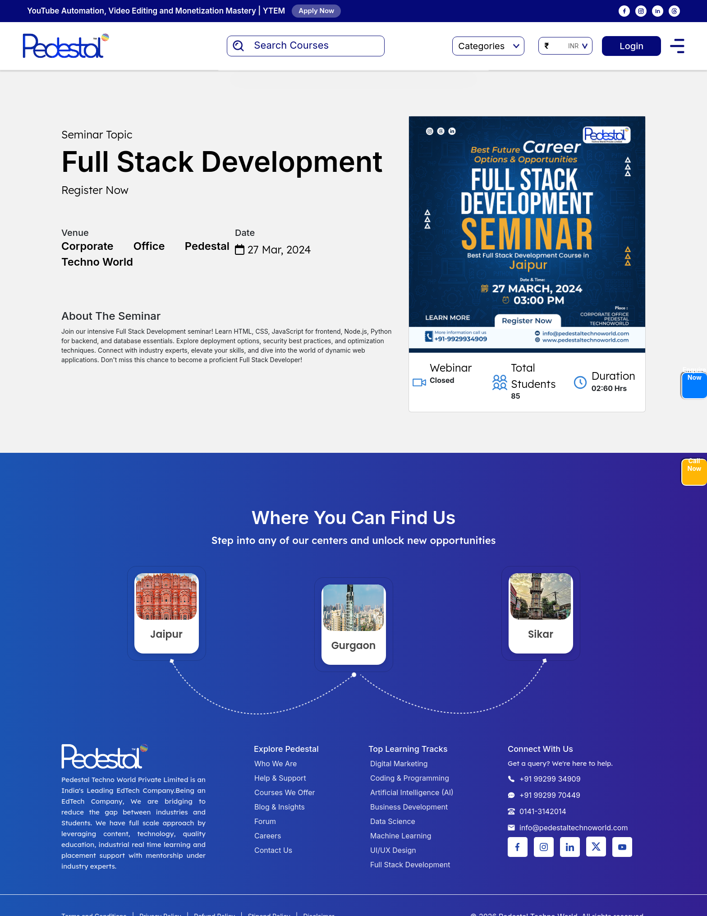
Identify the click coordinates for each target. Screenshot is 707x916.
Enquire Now (694, 373)
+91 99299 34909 (550, 778)
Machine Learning (401, 835)
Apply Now (316, 10)
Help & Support (280, 778)
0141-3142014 (542, 811)
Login (631, 46)
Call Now (695, 465)
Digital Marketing (399, 763)
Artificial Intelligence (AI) (412, 792)
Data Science (392, 821)
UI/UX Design (393, 850)
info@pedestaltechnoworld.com (573, 827)
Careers (267, 835)
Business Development (409, 806)
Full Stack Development (410, 864)
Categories (488, 46)
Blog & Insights (279, 806)
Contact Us (273, 850)
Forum (265, 821)
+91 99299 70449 (549, 795)
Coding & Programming (409, 778)
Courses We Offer (284, 792)
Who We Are (275, 763)
